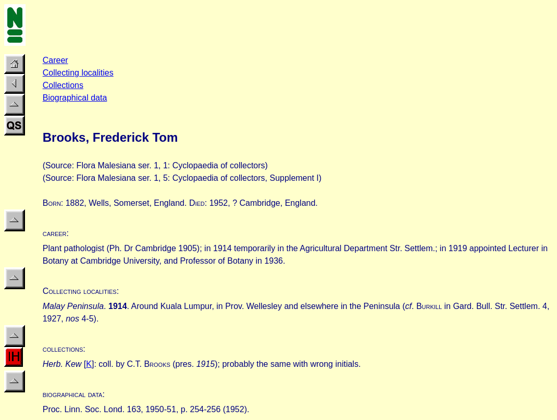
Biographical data (75, 97)
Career (55, 60)
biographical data (73, 394)
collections (63, 348)
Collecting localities (78, 72)
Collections (63, 85)
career (55, 233)
